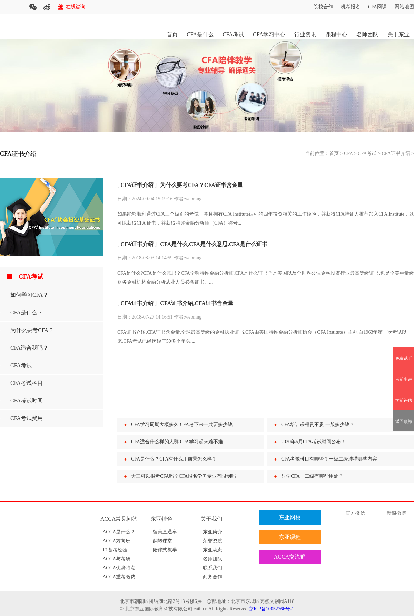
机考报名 (350, 6)
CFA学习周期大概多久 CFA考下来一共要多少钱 (182, 424)
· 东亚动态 (211, 549)
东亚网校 (290, 517)
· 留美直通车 (163, 531)
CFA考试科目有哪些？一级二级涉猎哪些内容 (329, 459)
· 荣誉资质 (211, 540)
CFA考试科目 (26, 383)
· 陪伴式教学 (163, 549)
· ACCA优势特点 (117, 567)
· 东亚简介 (211, 531)
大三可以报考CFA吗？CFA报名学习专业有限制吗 (183, 476)
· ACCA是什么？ (117, 531)
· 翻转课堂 (161, 540)
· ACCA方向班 (115, 540)
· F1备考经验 (113, 549)
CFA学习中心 (269, 34)
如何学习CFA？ (29, 295)
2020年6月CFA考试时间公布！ (313, 441)
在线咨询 (75, 6)
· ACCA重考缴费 (117, 576)
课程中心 (336, 34)
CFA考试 (233, 34)
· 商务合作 (211, 576)
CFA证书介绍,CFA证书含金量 (196, 303)
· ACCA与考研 (115, 558)
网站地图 (404, 6)
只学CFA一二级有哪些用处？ (312, 476)
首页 (172, 34)
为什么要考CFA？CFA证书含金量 (201, 185)
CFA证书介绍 (396, 153)
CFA (348, 153)
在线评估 (290, 576)
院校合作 (323, 6)
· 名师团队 (211, 558)
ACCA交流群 (290, 557)
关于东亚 (398, 34)
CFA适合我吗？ (29, 348)
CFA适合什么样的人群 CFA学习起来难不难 (177, 441)
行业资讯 (305, 34)
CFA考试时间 (26, 401)
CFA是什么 (200, 34)
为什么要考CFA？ (32, 330)
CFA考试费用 (26, 418)
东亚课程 (290, 537)
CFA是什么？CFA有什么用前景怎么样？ (174, 459)
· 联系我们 (211, 567)
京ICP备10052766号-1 (271, 609)
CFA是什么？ (26, 312)
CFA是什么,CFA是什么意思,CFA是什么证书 (213, 244)
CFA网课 (377, 6)
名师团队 (367, 34)
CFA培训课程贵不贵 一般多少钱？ (317, 424)
